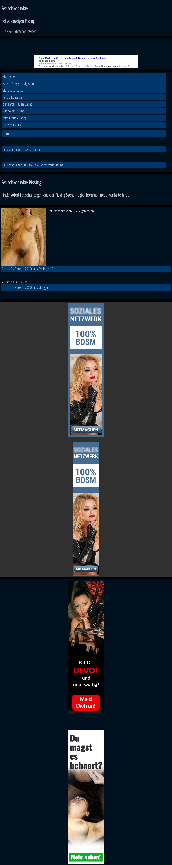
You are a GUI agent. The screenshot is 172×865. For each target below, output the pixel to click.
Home (6, 133)
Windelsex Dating (13, 111)
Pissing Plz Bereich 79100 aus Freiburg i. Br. (28, 268)
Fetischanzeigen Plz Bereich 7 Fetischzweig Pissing (33, 165)
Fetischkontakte (12, 97)
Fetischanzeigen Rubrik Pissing (21, 149)
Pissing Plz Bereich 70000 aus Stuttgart (25, 287)
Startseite (9, 76)
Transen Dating (12, 124)
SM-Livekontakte (13, 90)
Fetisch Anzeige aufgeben (18, 83)
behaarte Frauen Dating (17, 104)
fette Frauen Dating (14, 117)
